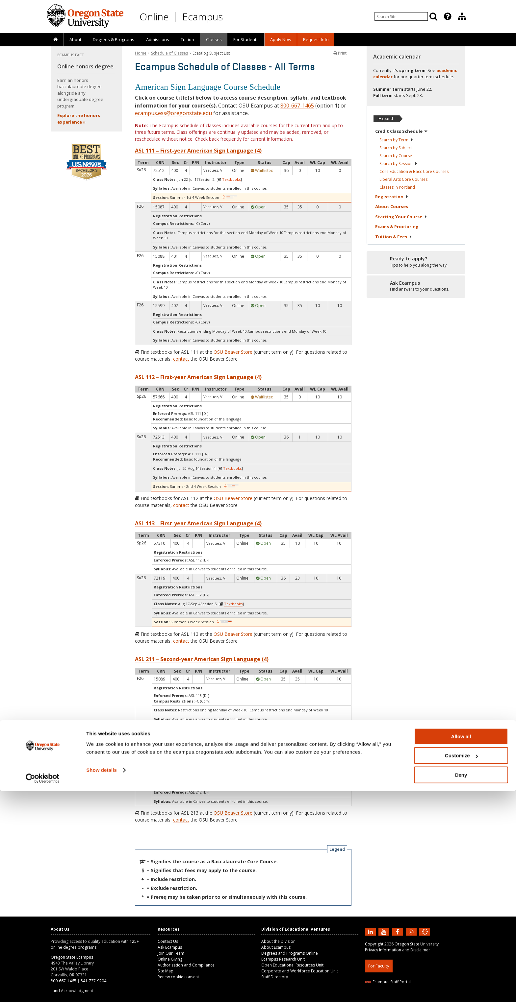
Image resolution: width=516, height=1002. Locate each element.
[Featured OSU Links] (447, 16)
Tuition (187, 39)
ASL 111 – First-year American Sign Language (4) (198, 150)
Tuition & (393, 237)
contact (181, 359)
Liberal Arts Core (403, 179)
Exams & (397, 226)
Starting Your (401, 217)
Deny (461, 986)
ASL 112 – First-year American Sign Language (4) (198, 377)
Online (154, 16)
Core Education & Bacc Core (414, 171)
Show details (101, 981)
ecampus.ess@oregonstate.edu (173, 113)
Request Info (316, 39)
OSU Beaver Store (233, 352)
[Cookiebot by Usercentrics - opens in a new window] (42, 989)
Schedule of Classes (169, 53)
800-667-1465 (297, 105)
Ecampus (202, 16)
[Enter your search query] (401, 16)
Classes (214, 39)
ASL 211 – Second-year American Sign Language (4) (202, 659)
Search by (396, 140)
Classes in (397, 187)
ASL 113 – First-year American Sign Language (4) (198, 523)
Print (340, 53)
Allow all (461, 947)
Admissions (157, 39)
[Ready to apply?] (416, 262)
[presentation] (447, 16)
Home (140, 53)
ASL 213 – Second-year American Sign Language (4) (202, 755)
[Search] (433, 16)
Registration (391, 197)
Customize (461, 966)
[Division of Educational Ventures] (462, 16)
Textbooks (231, 179)
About (75, 39)
